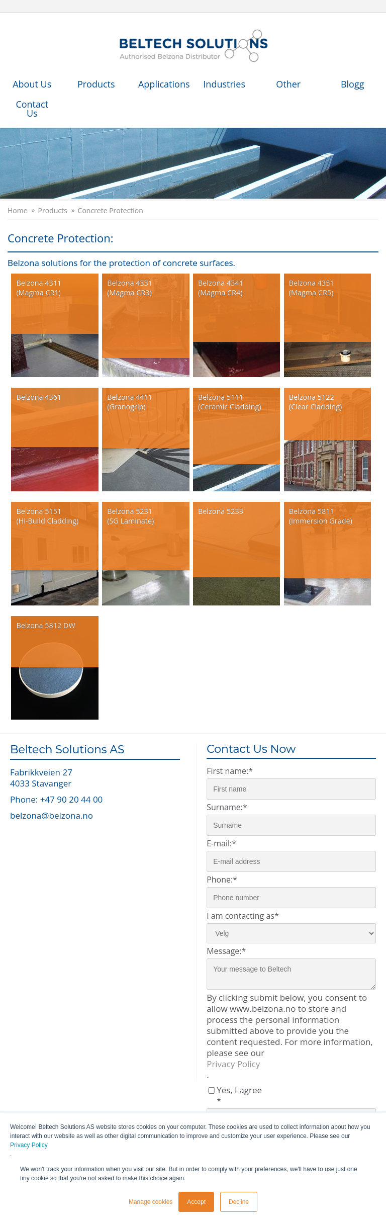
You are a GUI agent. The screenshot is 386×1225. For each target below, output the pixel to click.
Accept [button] (196, 1201)
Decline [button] (239, 1201)
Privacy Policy (29, 1145)
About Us (32, 84)
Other (288, 84)
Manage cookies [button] (150, 1201)
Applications (164, 84)
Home (18, 211)
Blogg (352, 84)
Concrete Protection (110, 211)
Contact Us (32, 108)
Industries (224, 84)
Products (96, 84)
